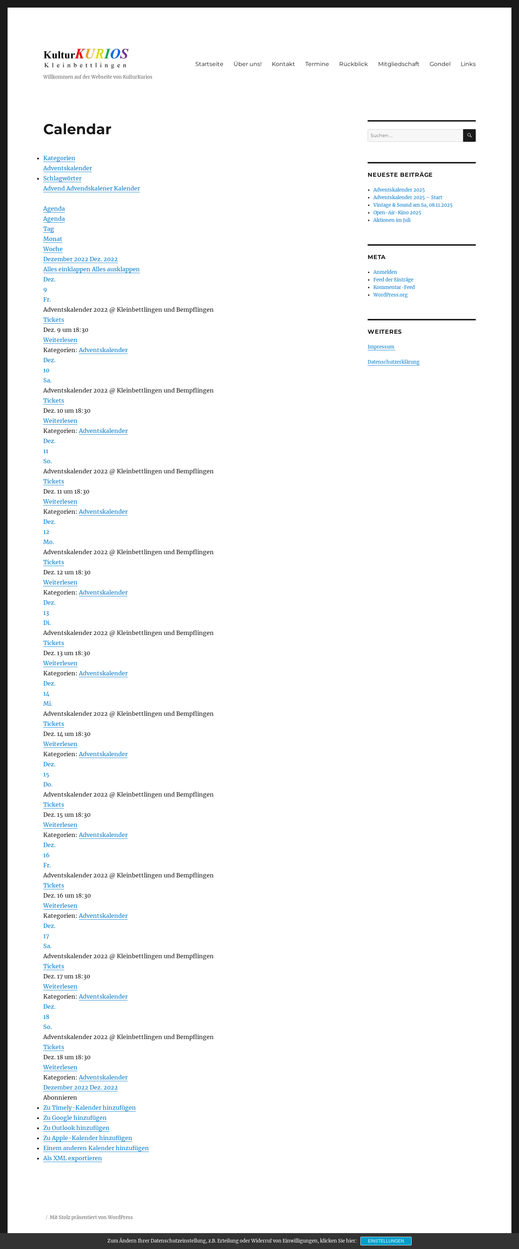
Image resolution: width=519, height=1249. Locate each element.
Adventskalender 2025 (399, 190)
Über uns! (248, 64)
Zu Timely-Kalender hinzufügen (89, 1107)
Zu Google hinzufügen (75, 1117)
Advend (54, 188)
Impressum (381, 347)
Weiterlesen (60, 339)
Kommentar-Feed (394, 287)
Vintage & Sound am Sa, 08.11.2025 (413, 205)
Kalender (127, 188)
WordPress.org (390, 295)
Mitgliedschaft (399, 64)
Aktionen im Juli (392, 220)
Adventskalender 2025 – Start (407, 197)
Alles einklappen (67, 269)
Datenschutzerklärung (394, 362)
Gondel (440, 64)
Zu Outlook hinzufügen (76, 1127)
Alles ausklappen (116, 269)
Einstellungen (386, 1241)
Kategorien (59, 158)
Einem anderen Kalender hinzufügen (96, 1148)
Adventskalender (67, 168)
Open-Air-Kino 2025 (397, 213)
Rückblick (353, 64)
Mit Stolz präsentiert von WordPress (91, 1217)
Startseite (209, 64)
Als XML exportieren (72, 1158)
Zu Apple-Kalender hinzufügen (87, 1137)
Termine (317, 64)
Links (468, 64)
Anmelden (385, 272)
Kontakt (283, 64)
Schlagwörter (62, 178)
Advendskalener (90, 188)
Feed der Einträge (393, 280)
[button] (60, 1097)
